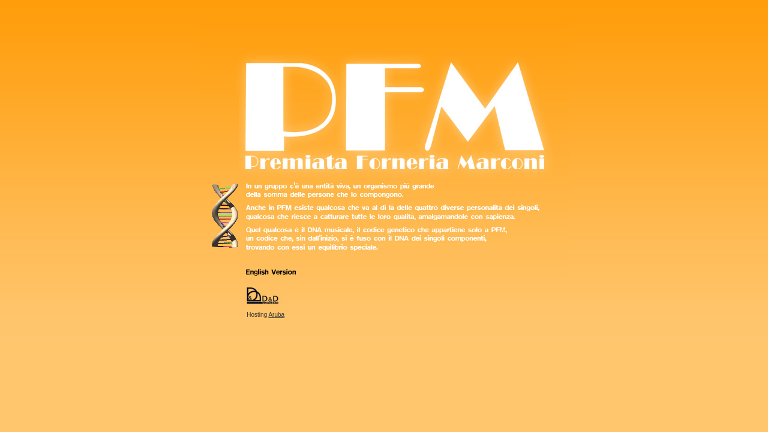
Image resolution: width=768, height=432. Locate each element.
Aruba (276, 314)
